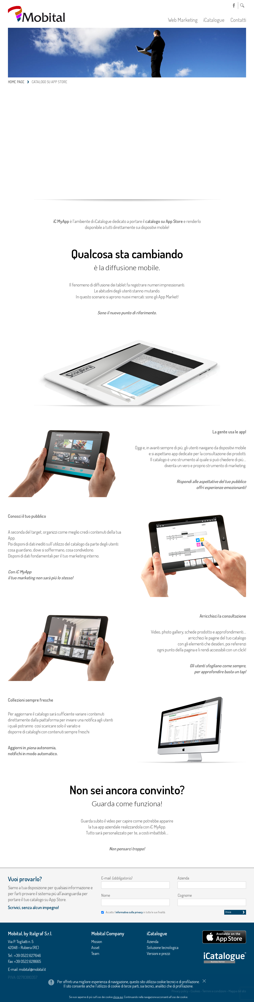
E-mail (116, 877)
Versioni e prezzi (158, 953)
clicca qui (118, 997)
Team (95, 953)
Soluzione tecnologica (162, 947)
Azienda (183, 877)
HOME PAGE (16, 82)
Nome (105, 895)
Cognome (185, 895)
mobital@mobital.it (32, 969)
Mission (96, 941)
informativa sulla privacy (129, 912)
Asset (95, 947)
